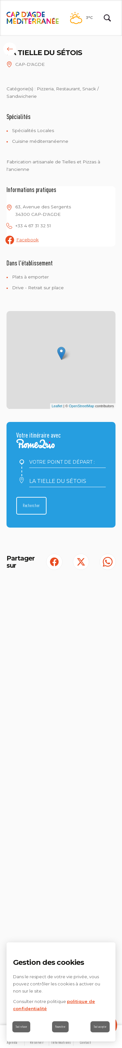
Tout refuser (21, 1026)
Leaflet (57, 406)
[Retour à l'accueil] (33, 18)
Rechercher (31, 505)
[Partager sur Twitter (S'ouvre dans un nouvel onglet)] (81, 562)
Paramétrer (60, 1026)
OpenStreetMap (81, 406)
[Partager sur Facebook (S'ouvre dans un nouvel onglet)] (54, 562)
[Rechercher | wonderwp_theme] (107, 18)
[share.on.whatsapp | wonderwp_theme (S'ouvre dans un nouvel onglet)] (108, 562)
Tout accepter (100, 1026)
